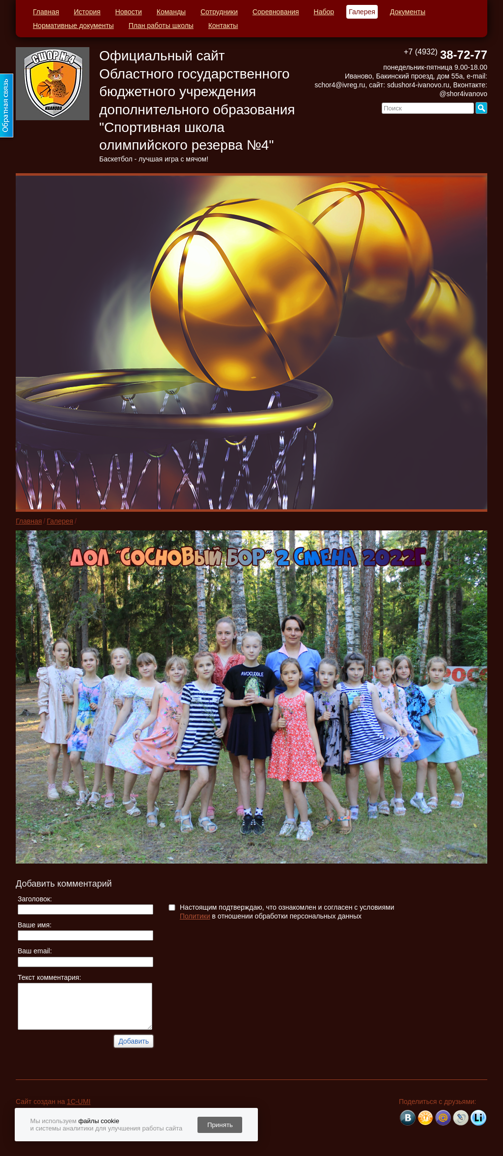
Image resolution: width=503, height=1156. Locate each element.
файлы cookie (98, 1121)
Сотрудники (219, 12)
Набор (324, 12)
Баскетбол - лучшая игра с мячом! (153, 159)
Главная (46, 12)
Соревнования (275, 12)
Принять (220, 1125)
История (87, 12)
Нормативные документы (73, 25)
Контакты (223, 25)
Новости (128, 12)
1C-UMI (78, 1101)
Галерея (362, 12)
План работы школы (161, 25)
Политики (195, 916)
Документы (407, 12)
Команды (171, 12)
